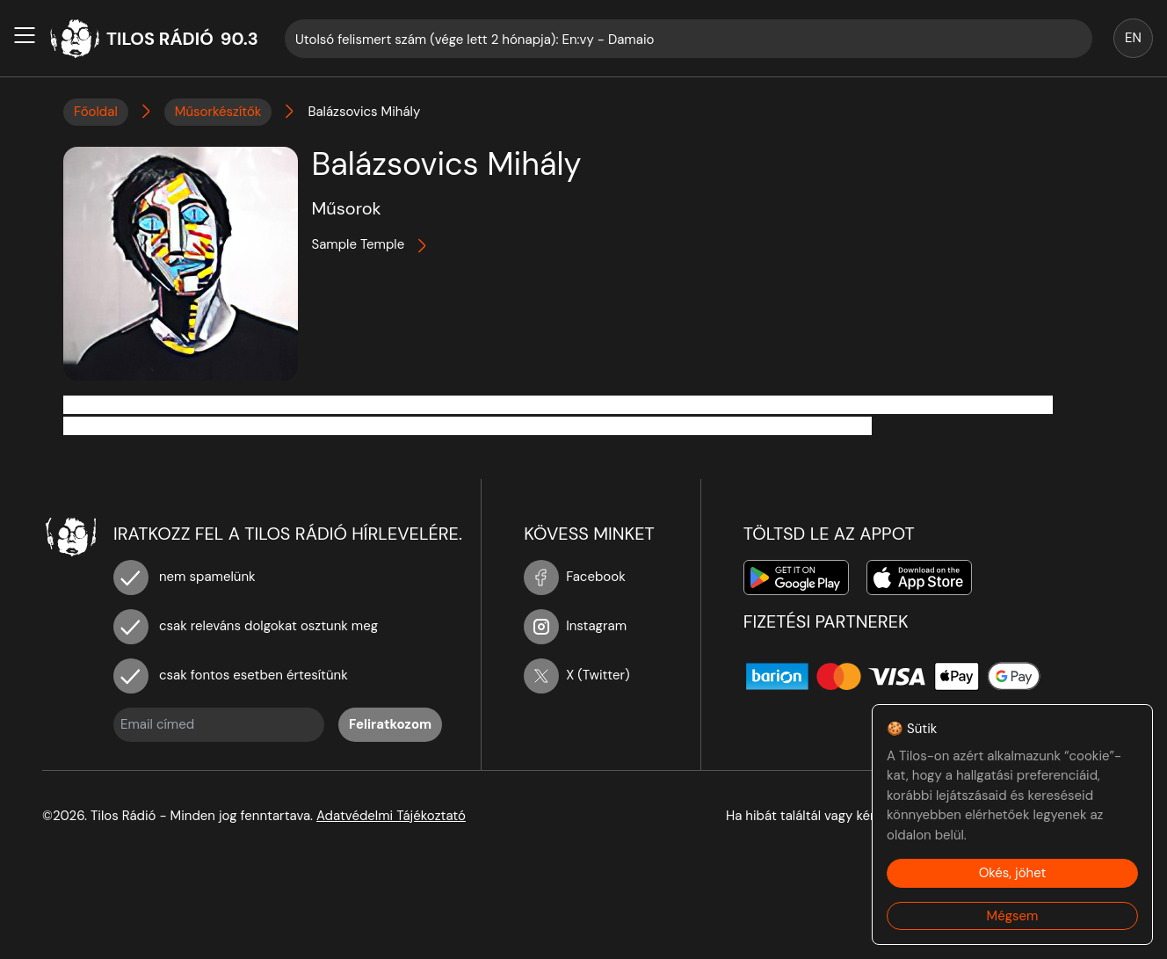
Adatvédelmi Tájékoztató (391, 816)
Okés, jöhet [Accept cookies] (1013, 873)
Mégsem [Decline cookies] (1013, 916)
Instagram (575, 626)
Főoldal (96, 111)
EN (1133, 38)
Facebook (575, 576)
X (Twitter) (577, 675)
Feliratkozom (390, 724)
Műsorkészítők (218, 111)
